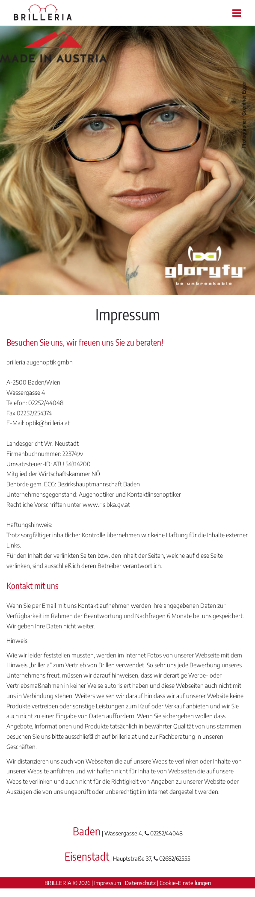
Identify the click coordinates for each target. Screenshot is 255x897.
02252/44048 (166, 833)
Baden (87, 831)
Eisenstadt (87, 856)
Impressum (107, 882)
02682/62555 (174, 858)
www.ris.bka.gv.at (106, 504)
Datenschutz (140, 882)
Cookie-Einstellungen (185, 882)
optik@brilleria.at (48, 422)
